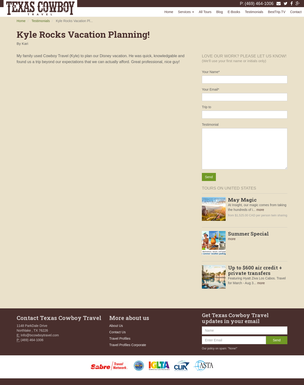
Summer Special (248, 233)
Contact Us (117, 332)
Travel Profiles (119, 338)
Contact (296, 12)
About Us (116, 326)
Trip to (206, 107)
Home (168, 12)
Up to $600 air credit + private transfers (255, 270)
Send (277, 340)
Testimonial (210, 124)
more (260, 210)
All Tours (205, 12)
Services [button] (186, 12)
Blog (219, 12)
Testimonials (254, 12)
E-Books (234, 12)
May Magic (242, 199)
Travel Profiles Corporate (127, 345)
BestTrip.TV (276, 12)
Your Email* (210, 89)
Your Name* (211, 72)
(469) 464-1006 (259, 3)
